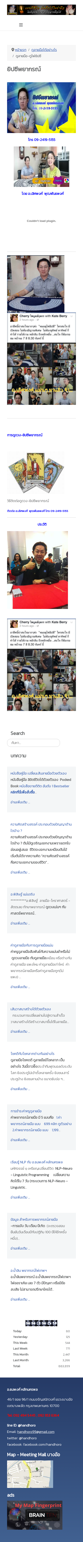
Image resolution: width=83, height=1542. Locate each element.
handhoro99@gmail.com (35, 1431)
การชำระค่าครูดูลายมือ (26, 1111)
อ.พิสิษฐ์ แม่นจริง (23, 894)
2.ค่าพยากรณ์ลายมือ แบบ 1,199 (35, 1130)
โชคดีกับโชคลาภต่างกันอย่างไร (32, 1053)
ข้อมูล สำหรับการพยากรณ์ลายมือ (34, 1219)
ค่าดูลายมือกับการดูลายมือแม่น (32, 945)
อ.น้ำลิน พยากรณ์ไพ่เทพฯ (29, 1270)
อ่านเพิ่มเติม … (20, 802)
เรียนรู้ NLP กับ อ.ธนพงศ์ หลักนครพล (37, 1162)
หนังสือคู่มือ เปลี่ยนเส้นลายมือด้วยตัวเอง (39, 773)
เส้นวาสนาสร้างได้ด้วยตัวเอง (31, 1009)
